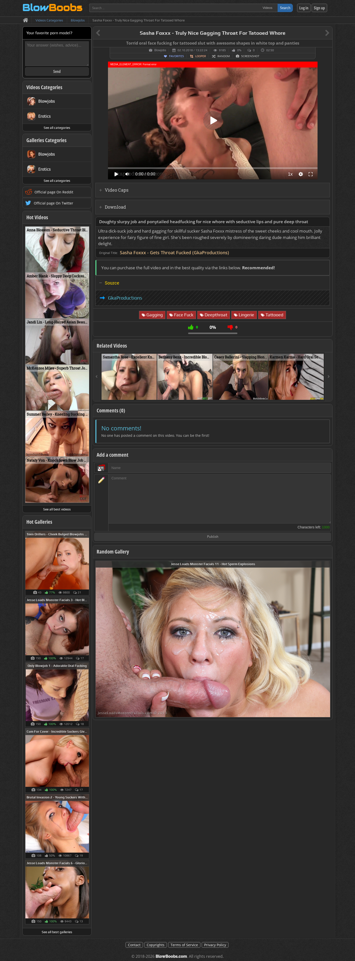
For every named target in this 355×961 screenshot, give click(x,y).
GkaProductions (125, 298)
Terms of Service (184, 945)
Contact (134, 945)
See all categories (57, 128)
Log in (303, 8)
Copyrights (155, 945)
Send (57, 71)
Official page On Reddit (54, 192)
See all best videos (57, 509)
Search (285, 8)
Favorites (176, 56)
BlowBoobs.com (171, 956)
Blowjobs (160, 50)
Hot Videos (37, 217)
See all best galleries (57, 932)
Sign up (319, 8)
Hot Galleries (39, 521)
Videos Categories (44, 87)
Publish (212, 537)
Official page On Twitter (53, 203)
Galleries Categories (46, 140)
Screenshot (250, 56)
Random (223, 56)
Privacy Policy (215, 945)
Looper (200, 56)
